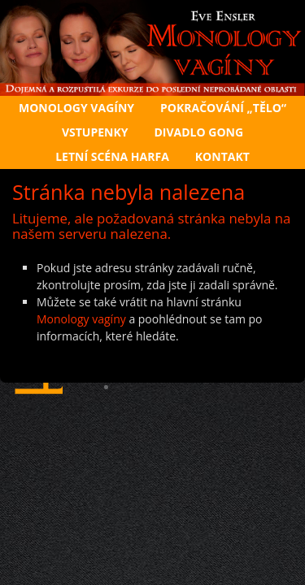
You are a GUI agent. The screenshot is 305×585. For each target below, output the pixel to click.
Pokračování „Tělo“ (223, 107)
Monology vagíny (81, 319)
